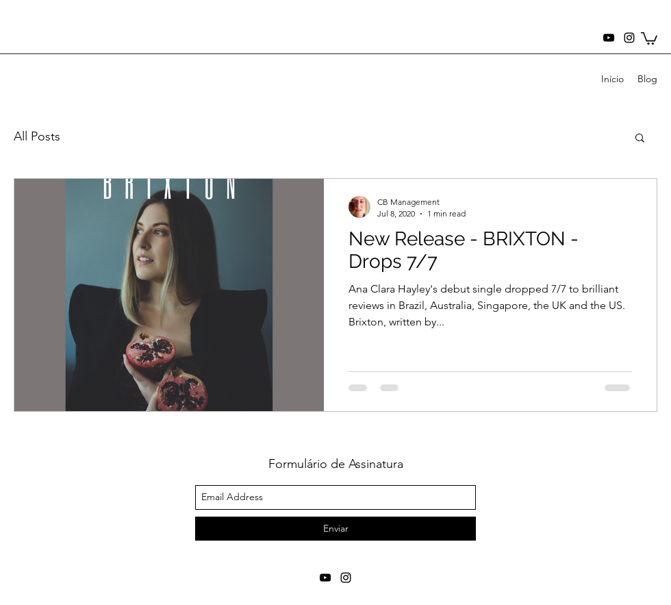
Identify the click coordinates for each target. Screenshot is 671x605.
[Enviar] (335, 529)
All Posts (37, 136)
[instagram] (629, 38)
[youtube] (609, 38)
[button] (649, 38)
